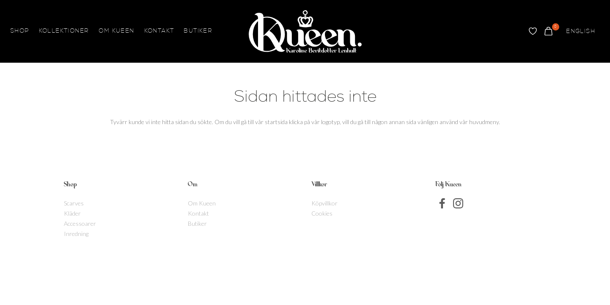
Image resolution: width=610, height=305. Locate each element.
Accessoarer (80, 223)
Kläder (72, 213)
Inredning (76, 233)
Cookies (321, 213)
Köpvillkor (324, 203)
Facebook (442, 203)
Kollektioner (64, 31)
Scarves (74, 203)
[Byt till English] (580, 31)
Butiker (198, 31)
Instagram (458, 203)
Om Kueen (116, 31)
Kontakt (159, 31)
